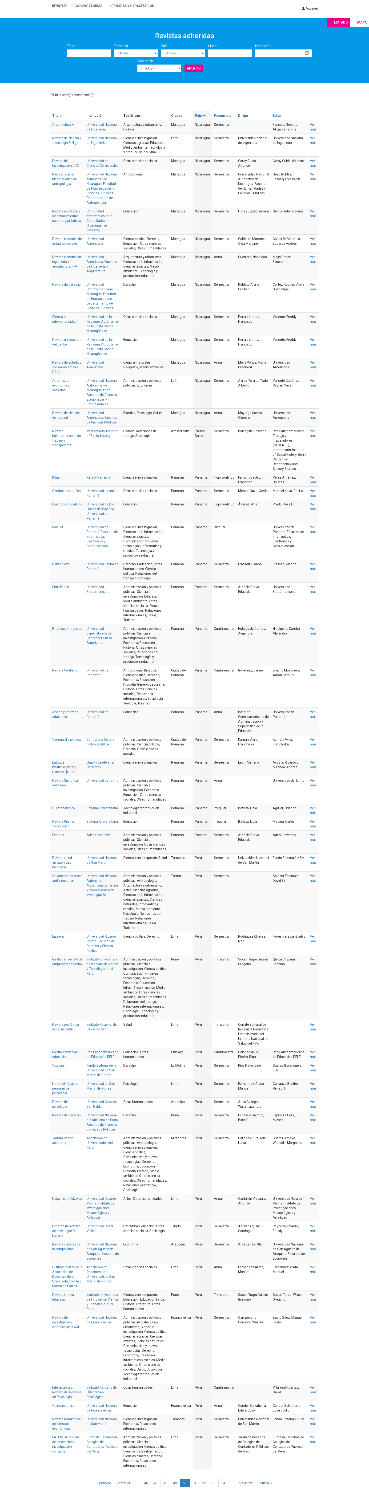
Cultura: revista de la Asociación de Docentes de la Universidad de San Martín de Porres (67, 1276)
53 (214, 1483)
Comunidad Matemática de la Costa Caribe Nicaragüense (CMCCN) (99, 220)
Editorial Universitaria (102, 808)
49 (175, 1483)
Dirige (243, 116)
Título (71, 46)
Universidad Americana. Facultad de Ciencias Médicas (102, 417)
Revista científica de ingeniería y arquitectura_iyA (67, 261)
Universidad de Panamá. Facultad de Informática (102, 531)
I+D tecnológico (63, 808)
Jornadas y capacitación (131, 6)
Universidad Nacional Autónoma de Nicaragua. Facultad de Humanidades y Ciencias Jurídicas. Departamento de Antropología (102, 188)
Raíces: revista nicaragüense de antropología (64, 179)
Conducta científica (66, 491)
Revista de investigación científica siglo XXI (65, 1322)
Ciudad (213, 46)
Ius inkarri (59, 936)
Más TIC (58, 527)
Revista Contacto (65, 670)
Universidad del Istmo (102, 780)
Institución (262, 46)
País (164, 46)
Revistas (60, 6)
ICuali (56, 477)
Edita (277, 116)
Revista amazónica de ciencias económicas (66, 1423)
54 (223, 1483)
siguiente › (246, 1483)
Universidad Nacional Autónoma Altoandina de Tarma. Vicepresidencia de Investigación (103, 885)
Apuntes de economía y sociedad (60, 385)
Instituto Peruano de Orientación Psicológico (102, 1392)
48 (165, 1483)
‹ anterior (123, 1483)
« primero (104, 1483)
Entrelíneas (60, 587)
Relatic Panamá (98, 477)
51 (194, 1483)
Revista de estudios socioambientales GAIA (66, 367)
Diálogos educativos (67, 504)
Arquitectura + (63, 124)
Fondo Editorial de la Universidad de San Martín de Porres (101, 1070)
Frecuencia (145, 61)
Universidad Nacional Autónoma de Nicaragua (102, 385)
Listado (341, 22)
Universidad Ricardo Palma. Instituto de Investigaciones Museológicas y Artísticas (101, 1208)
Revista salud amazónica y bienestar (62, 862)
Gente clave (61, 564)
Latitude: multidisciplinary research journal (64, 767)
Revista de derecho (66, 284)
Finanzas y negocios (67, 629)
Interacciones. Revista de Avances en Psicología (66, 1392)
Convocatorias (88, 6)
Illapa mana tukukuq (67, 1198)
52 (204, 1483)
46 (146, 1483)
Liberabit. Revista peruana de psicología (65, 1088)
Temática (121, 46)
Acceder (310, 8)
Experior (58, 835)
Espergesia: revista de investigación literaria (66, 1230)
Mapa (362, 22)
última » (266, 1483)
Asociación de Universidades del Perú (100, 1142)
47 (156, 1483)
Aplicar (194, 68)
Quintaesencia (63, 1406)
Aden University (98, 835)
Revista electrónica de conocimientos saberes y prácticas (66, 216)
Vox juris (58, 1065)
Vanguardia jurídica (66, 739)
